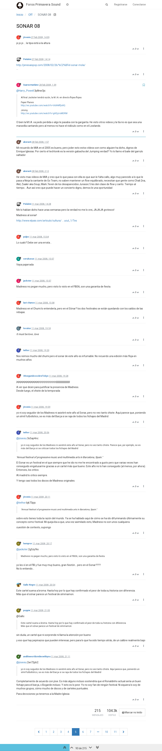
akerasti (27, 142)
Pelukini (27, 59)
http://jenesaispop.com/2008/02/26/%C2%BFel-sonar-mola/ (50, 65)
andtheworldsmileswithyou (37, 656)
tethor (26, 350)
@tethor (21, 502)
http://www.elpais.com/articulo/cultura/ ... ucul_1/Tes (46, 220)
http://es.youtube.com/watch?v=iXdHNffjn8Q (43, 105)
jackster (27, 281)
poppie (26, 610)
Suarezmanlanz (31, 85)
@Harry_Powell (25, 90)
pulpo (26, 237)
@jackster (22, 549)
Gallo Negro (29, 585)
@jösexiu (21, 438)
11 (115, 731)
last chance (29, 303)
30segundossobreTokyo (36, 376)
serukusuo (28, 259)
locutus (27, 328)
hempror (27, 543)
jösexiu (27, 37)
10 (106, 731)
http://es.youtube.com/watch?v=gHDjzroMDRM (44, 113)
